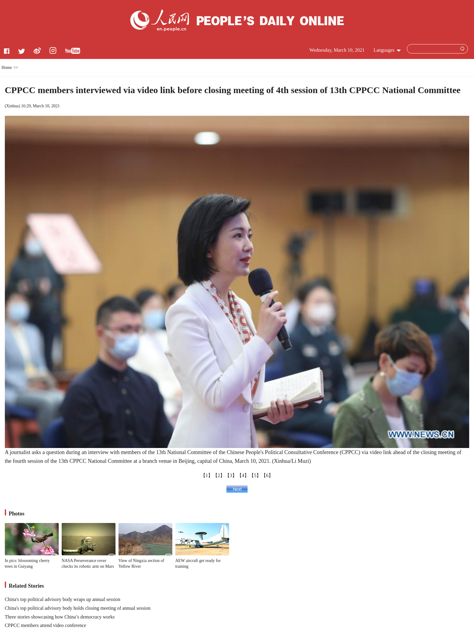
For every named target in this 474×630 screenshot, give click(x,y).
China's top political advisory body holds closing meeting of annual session (78, 608)
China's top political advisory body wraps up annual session (62, 599)
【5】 (255, 475)
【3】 (231, 475)
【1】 (207, 475)
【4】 (243, 475)
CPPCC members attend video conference (45, 625)
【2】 (219, 475)
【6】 (267, 475)
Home (7, 67)
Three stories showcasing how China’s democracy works (60, 616)
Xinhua (12, 106)
